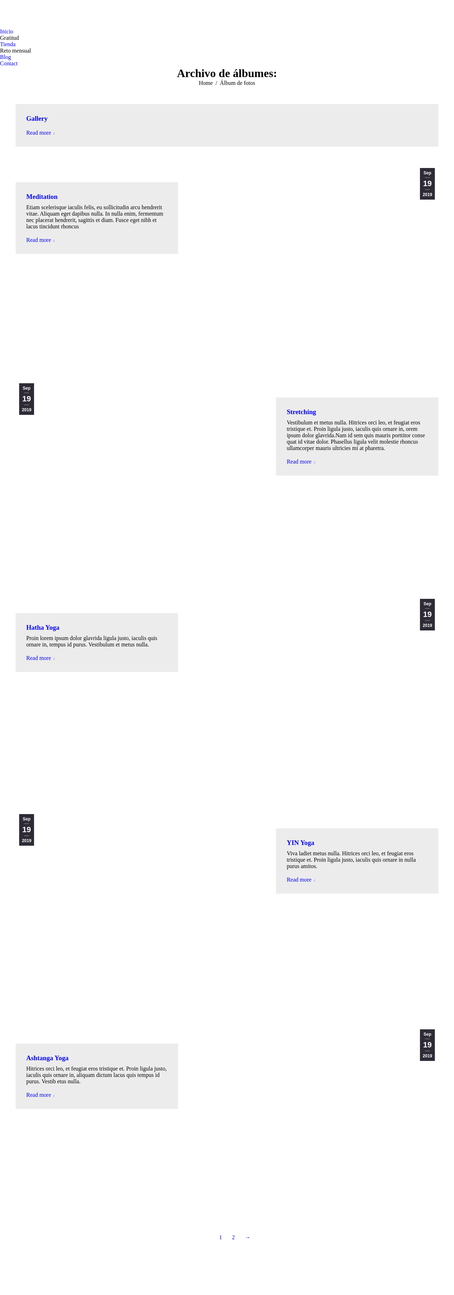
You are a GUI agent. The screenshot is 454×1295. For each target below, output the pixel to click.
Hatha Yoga (42, 627)
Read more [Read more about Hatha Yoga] (40, 658)
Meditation (41, 196)
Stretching (301, 412)
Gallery (37, 118)
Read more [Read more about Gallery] (40, 133)
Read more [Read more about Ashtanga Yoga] (40, 1095)
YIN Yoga (300, 842)
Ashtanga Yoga (47, 1058)
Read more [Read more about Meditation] (40, 240)
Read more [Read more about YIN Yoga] (301, 880)
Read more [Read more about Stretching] (301, 462)
